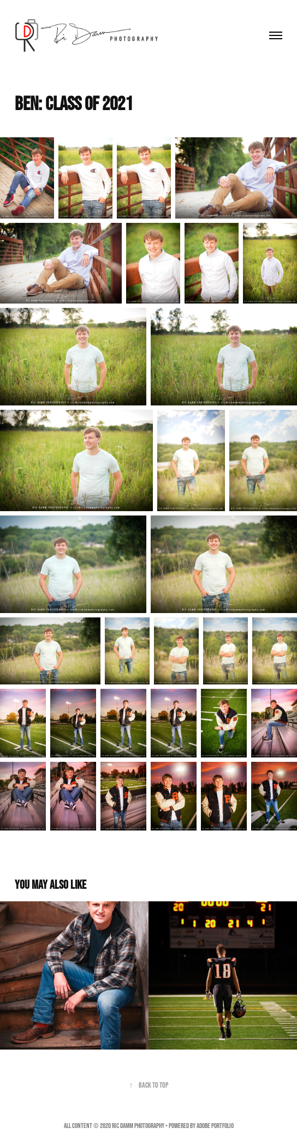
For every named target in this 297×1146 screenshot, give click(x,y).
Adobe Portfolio (215, 1125)
